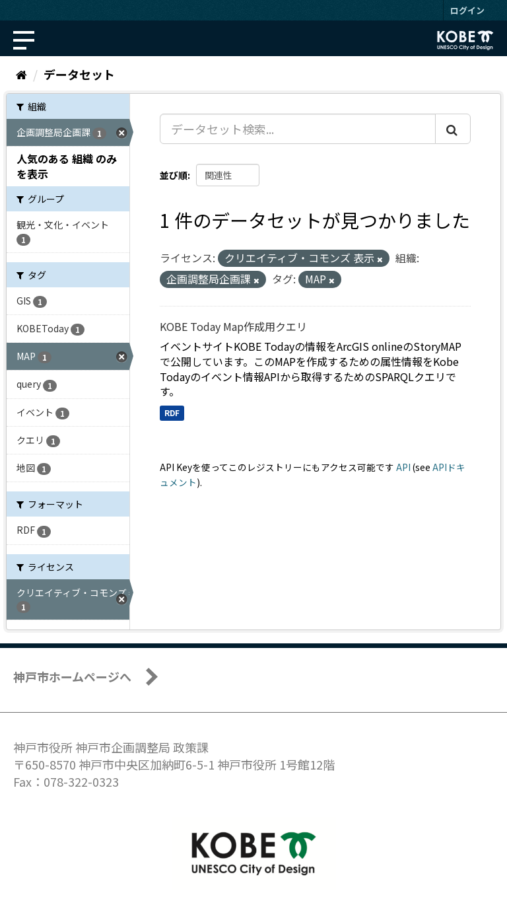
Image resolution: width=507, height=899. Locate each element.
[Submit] (453, 129)
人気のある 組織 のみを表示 (67, 166)
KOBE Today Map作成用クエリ (233, 326)
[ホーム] (21, 74)
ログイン (467, 10)
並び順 (173, 175)
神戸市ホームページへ (72, 676)
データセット (79, 74)
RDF (172, 412)
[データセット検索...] (298, 129)
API (403, 467)
